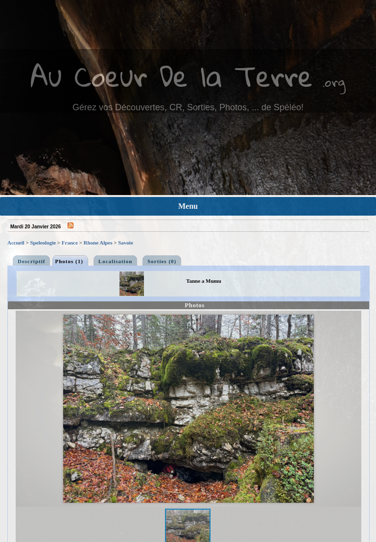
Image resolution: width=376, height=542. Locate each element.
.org (334, 82)
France (70, 243)
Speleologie (43, 243)
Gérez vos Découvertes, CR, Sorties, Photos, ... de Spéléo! (188, 107)
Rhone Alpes (98, 243)
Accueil (15, 243)
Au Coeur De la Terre (171, 75)
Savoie (125, 243)
